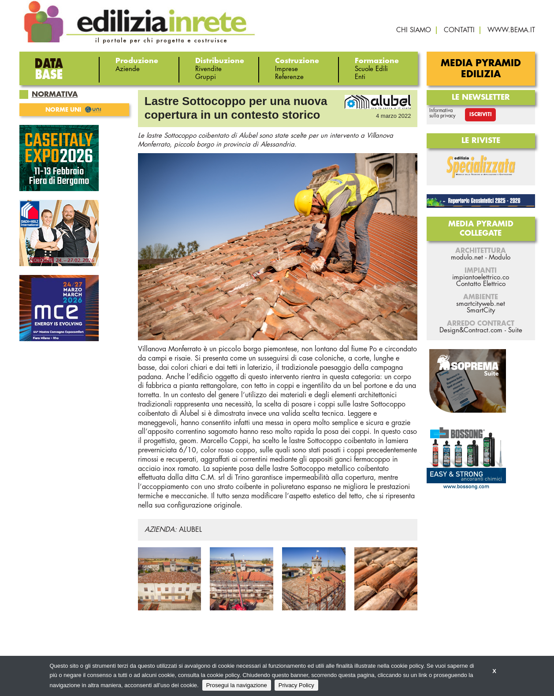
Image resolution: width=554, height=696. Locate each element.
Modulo (499, 257)
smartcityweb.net (480, 304)
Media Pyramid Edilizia (481, 69)
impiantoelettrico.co (480, 277)
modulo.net (467, 257)
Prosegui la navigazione (236, 685)
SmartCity (481, 310)
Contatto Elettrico (481, 284)
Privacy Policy (296, 685)
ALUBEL (190, 529)
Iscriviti (480, 114)
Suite (515, 330)
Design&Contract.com (470, 330)
